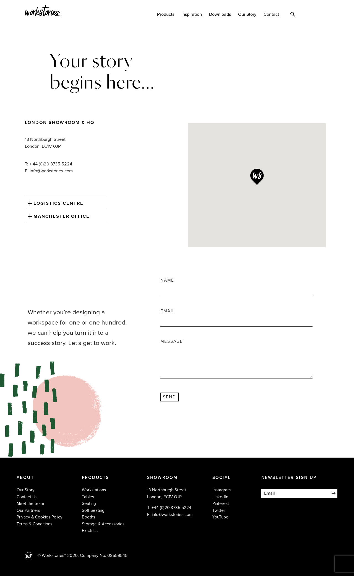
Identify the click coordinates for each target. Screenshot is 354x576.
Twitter (218, 510)
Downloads (220, 14)
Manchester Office (61, 216)
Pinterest (220, 503)
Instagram (221, 489)
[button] (66, 203)
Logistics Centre (58, 203)
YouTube (220, 517)
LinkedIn (220, 496)
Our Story (247, 14)
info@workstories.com (172, 514)
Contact (271, 14)
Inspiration (191, 14)
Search (292, 14)
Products (165, 14)
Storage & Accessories (103, 523)
